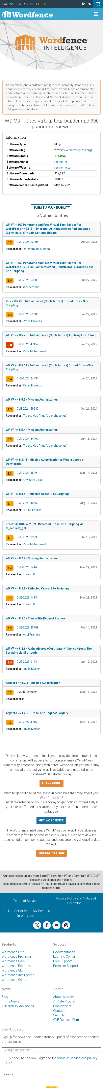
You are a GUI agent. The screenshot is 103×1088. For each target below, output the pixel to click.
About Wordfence (65, 997)
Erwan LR (29, 574)
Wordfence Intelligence (18, 975)
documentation (33, 97)
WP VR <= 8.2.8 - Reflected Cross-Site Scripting (37, 588)
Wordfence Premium (16, 956)
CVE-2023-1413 (27, 597)
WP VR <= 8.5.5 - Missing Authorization (32, 399)
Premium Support (65, 966)
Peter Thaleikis (32, 321)
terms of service (68, 1058)
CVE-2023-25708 (27, 627)
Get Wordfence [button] (51, 820)
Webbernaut (31, 287)
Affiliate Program (65, 1001)
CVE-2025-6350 (27, 280)
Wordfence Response (17, 966)
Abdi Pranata (31, 634)
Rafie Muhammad (34, 351)
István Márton (32, 668)
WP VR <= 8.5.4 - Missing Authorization (32, 429)
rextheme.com (63, 167)
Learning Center (64, 956)
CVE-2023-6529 (27, 472)
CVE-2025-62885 (27, 314)
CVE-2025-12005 (27, 241)
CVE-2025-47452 (27, 344)
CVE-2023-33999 (27, 537)
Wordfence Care (13, 961)
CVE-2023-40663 (27, 503)
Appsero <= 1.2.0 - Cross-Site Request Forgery (37, 713)
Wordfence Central (15, 980)
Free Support (62, 961)
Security (59, 1015)
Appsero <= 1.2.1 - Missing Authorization (33, 682)
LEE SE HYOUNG (33, 510)
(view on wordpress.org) (76, 150)
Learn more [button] (51, 783)
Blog (5, 997)
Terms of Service (25, 901)
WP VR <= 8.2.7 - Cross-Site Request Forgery (36, 618)
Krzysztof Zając (33, 479)
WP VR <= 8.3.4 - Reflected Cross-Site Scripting (37, 494)
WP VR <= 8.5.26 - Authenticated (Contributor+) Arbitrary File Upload (51, 335)
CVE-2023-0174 (27, 661)
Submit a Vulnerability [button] (51, 207)
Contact (59, 1011)
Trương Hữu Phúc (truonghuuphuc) (45, 415)
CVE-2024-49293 (27, 438)
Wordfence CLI (12, 970)
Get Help (40, 3)
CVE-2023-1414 (27, 567)
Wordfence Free (13, 952)
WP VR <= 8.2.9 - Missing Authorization (32, 558)
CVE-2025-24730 (27, 378)
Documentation (64, 952)
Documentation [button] (51, 853)
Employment (62, 1006)
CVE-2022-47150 (27, 722)
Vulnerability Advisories (18, 1006)
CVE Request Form (66, 1020)
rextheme (60, 161)
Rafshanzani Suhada (36, 248)
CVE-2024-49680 (27, 408)
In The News (10, 1001)
